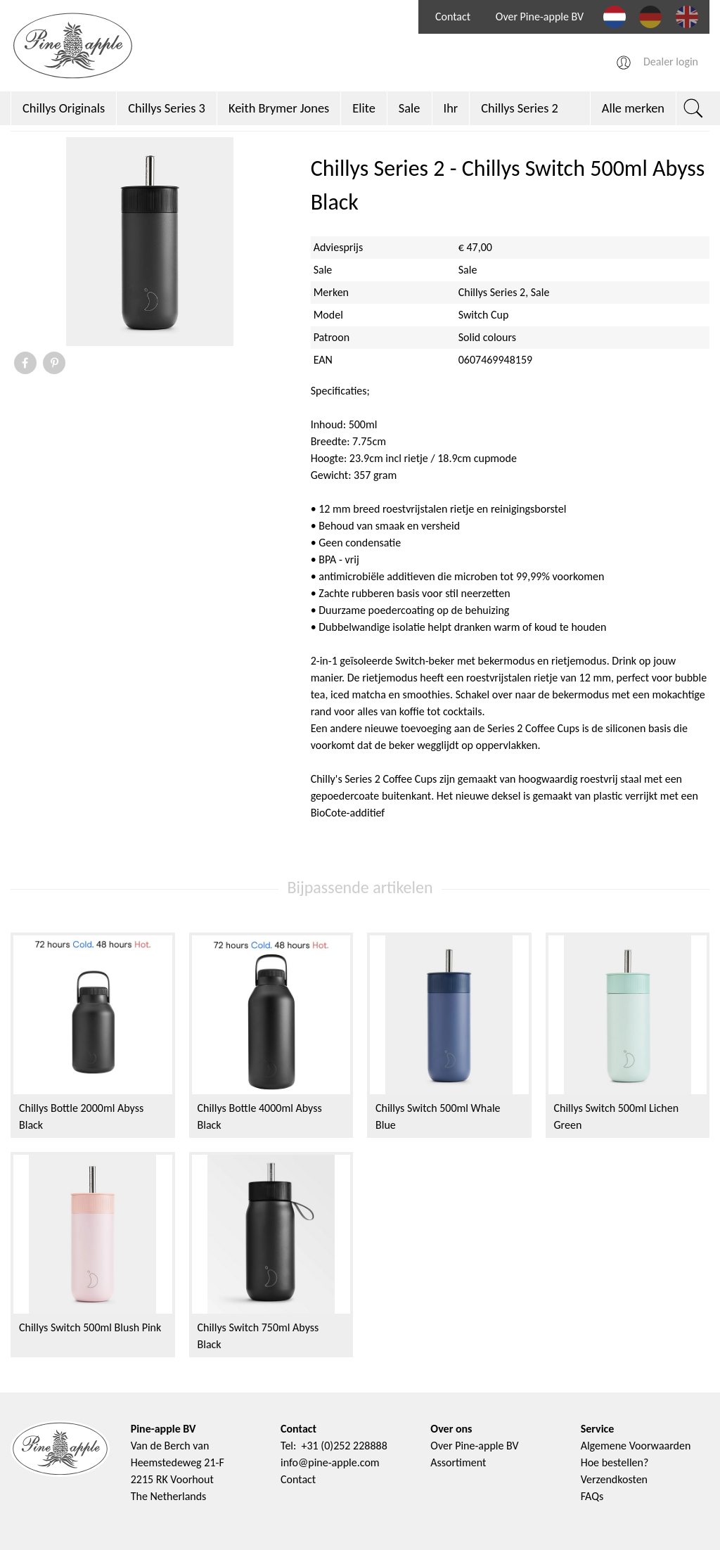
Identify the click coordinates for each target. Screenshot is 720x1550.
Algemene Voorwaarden (636, 1445)
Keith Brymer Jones (279, 108)
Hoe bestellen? (615, 1462)
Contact (452, 16)
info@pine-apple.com (330, 1462)
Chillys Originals (63, 108)
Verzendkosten (614, 1479)
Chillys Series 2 (519, 108)
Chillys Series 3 (166, 108)
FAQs (592, 1496)
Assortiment (458, 1462)
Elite (363, 108)
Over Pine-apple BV (540, 16)
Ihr (451, 108)
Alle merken (633, 108)
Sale (409, 108)
